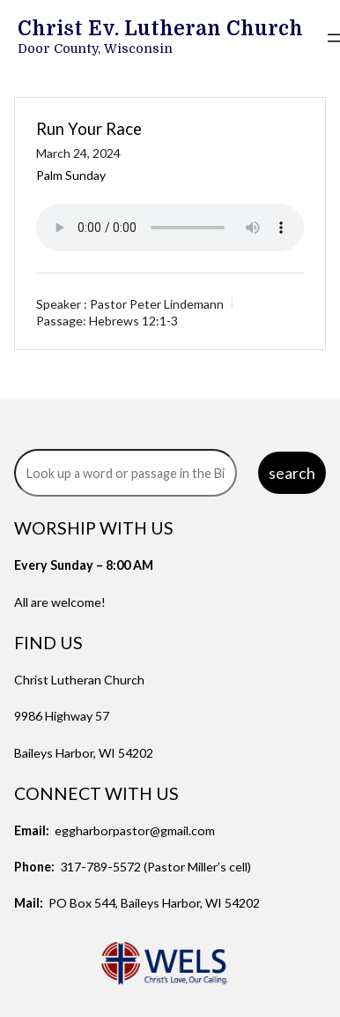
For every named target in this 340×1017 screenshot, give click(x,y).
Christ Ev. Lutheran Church (160, 29)
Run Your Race (89, 128)
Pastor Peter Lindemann (157, 303)
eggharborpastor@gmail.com (135, 830)
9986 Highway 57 (61, 715)
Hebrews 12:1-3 (133, 320)
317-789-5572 (100, 866)
